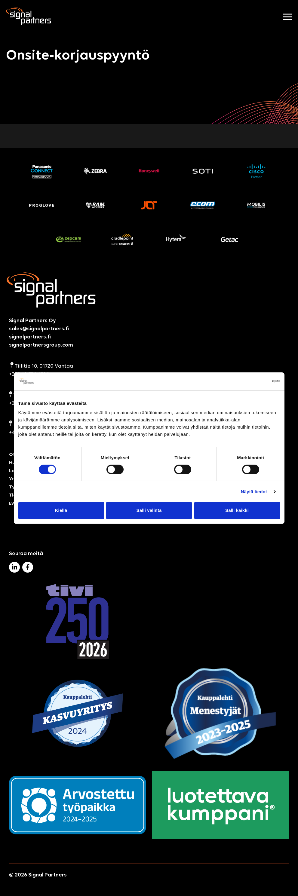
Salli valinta (149, 510)
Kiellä (61, 510)
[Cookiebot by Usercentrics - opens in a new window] (253, 381)
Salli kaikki (237, 510)
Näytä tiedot (254, 491)
